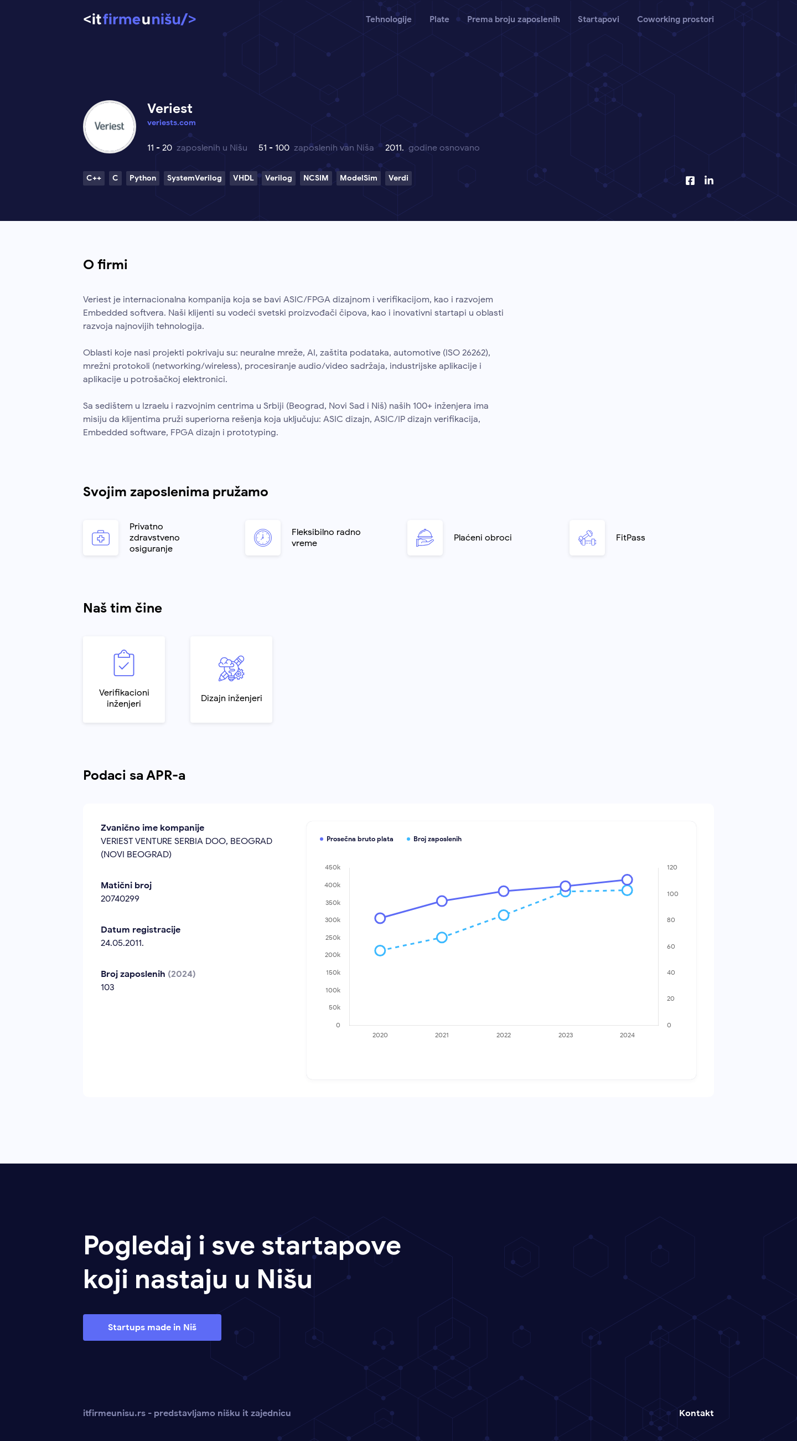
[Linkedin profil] (709, 181)
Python (143, 178)
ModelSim (358, 178)
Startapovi (598, 19)
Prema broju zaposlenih (513, 19)
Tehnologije (389, 19)
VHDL (243, 178)
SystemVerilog (194, 178)
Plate (439, 19)
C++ (93, 178)
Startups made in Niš (152, 1327)
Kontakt (696, 1413)
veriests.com (171, 122)
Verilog (278, 178)
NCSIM (316, 178)
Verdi (398, 178)
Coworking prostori (675, 19)
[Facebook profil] (690, 181)
